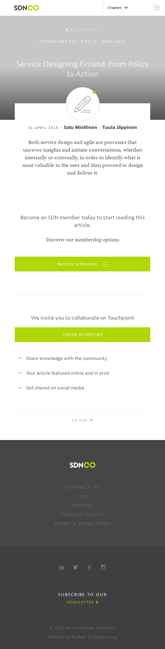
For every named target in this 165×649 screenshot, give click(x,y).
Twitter (75, 567)
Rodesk (79, 637)
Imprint (82, 505)
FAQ (82, 496)
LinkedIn (61, 567)
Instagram (103, 567)
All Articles (84, 30)
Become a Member (82, 264)
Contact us (82, 487)
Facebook (89, 567)
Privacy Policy (82, 514)
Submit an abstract (82, 334)
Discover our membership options (82, 240)
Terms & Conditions (82, 523)
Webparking (104, 637)
